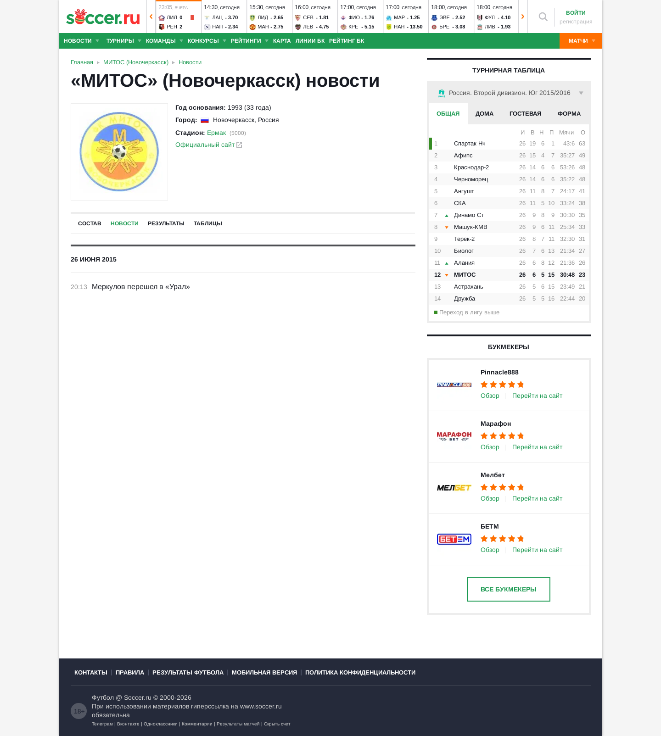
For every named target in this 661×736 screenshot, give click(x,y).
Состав (89, 223)
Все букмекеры (509, 589)
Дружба (464, 298)
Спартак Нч (470, 143)
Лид (263, 17)
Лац (217, 17)
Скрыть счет (277, 723)
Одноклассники (161, 723)
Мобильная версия (264, 672)
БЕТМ (490, 526)
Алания (464, 262)
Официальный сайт (208, 144)
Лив (490, 26)
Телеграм (102, 723)
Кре (353, 26)
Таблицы (208, 223)
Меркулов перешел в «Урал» (141, 286)
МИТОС (465, 274)
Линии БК (310, 41)
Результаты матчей (238, 723)
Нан (399, 26)
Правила (130, 672)
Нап (217, 26)
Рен (172, 26)
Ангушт (464, 191)
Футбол (103, 697)
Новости (125, 223)
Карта (282, 41)
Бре (444, 26)
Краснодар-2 (471, 167)
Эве (444, 17)
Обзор (490, 395)
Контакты (90, 672)
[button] (151, 16)
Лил (172, 17)
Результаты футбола (188, 672)
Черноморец (471, 179)
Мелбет (493, 475)
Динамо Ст (469, 215)
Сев (308, 17)
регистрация (576, 21)
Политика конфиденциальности (360, 672)
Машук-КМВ (470, 226)
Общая (448, 113)
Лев (308, 26)
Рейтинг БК (346, 41)
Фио (354, 17)
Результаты (166, 223)
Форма (569, 113)
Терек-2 (464, 238)
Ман (263, 26)
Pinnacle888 (500, 372)
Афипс (463, 155)
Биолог (464, 250)
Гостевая (525, 113)
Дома (484, 113)
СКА (460, 203)
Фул (490, 17)
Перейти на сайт (537, 395)
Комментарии (197, 723)
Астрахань (468, 286)
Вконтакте (128, 723)
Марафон (496, 423)
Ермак (216, 132)
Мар (399, 17)
